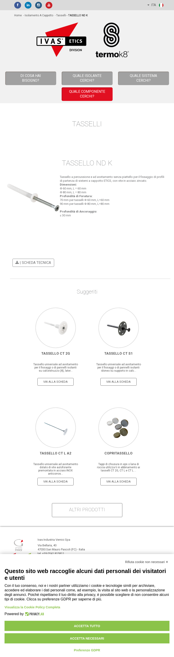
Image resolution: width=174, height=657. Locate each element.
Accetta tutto (87, 626)
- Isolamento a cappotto (38, 15)
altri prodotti (87, 509)
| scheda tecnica (32, 262)
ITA (155, 5)
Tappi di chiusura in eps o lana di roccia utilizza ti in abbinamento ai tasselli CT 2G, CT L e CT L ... (118, 467)
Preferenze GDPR (87, 650)
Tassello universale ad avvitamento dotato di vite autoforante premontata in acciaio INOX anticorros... (55, 469)
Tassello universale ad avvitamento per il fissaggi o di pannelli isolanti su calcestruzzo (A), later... (55, 367)
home (18, 15)
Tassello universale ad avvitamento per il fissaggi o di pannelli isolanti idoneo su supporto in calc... (118, 367)
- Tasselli (60, 15)
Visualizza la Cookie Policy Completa (32, 607)
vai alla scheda (55, 381)
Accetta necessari (87, 638)
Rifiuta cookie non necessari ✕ (146, 562)
